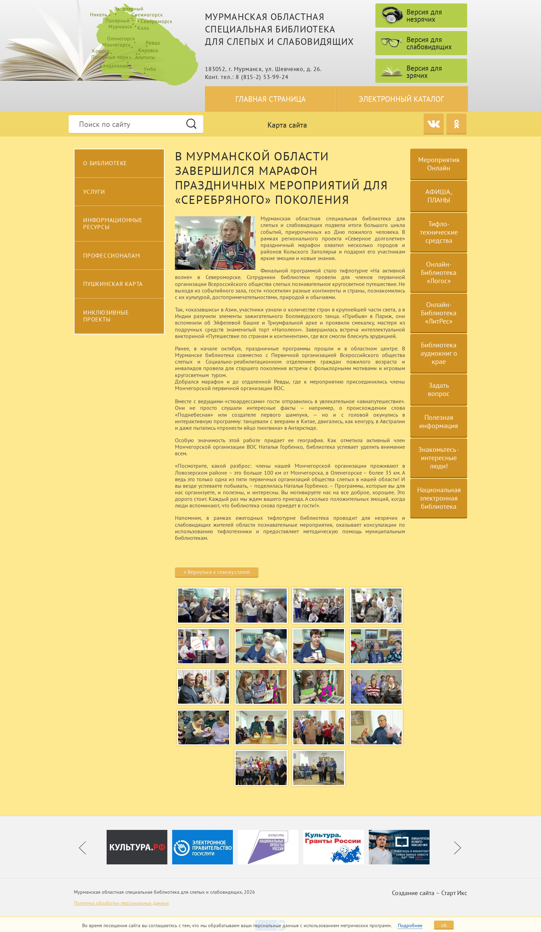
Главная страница (270, 99)
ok (444, 925)
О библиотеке (105, 163)
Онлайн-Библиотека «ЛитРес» (438, 313)
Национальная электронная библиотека (439, 498)
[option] (139, 847)
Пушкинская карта (113, 284)
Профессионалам (111, 255)
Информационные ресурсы (112, 223)
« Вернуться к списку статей (217, 571)
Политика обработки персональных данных (121, 903)
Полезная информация (438, 421)
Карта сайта (287, 124)
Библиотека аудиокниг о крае (439, 353)
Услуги (94, 192)
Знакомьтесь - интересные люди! (438, 457)
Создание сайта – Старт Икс (429, 893)
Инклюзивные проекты (106, 316)
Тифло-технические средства (439, 232)
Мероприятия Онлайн (439, 163)
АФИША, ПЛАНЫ (438, 196)
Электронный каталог (401, 99)
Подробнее (410, 925)
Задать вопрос (439, 389)
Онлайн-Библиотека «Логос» (438, 272)
